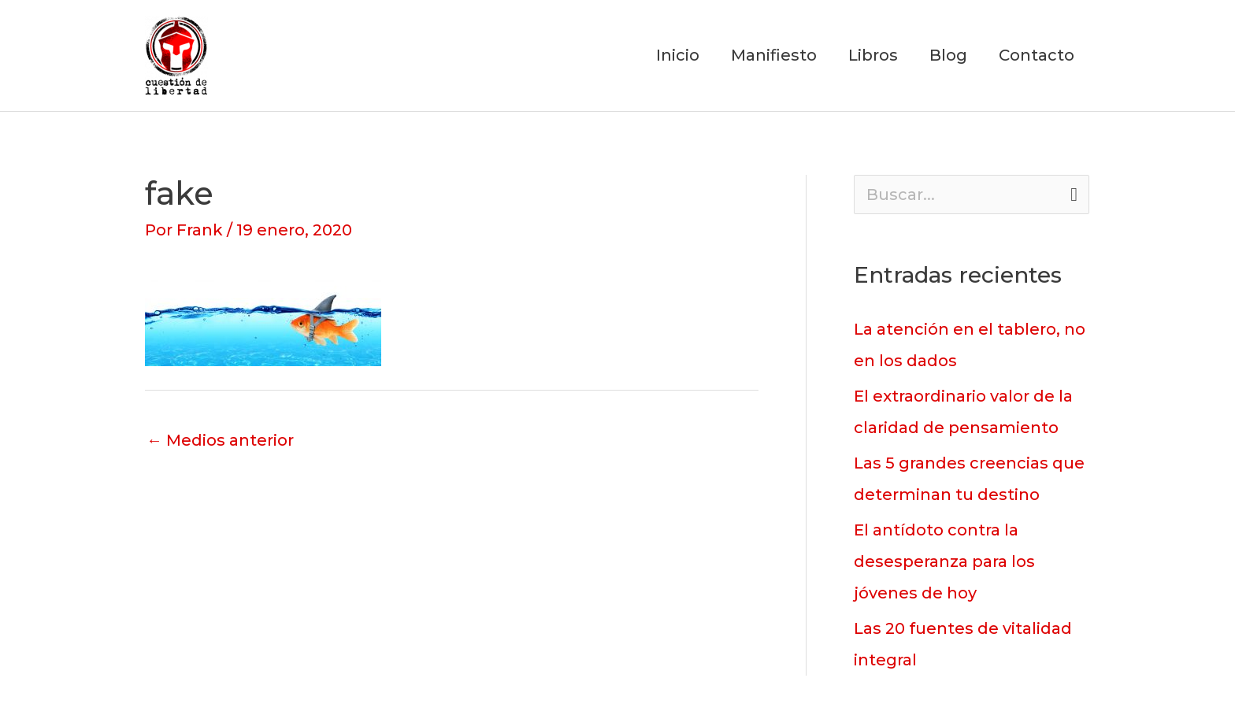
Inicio (677, 55)
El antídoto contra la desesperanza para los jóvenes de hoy (944, 561)
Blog (948, 55)
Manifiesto (774, 55)
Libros (873, 55)
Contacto (1036, 55)
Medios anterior (220, 440)
